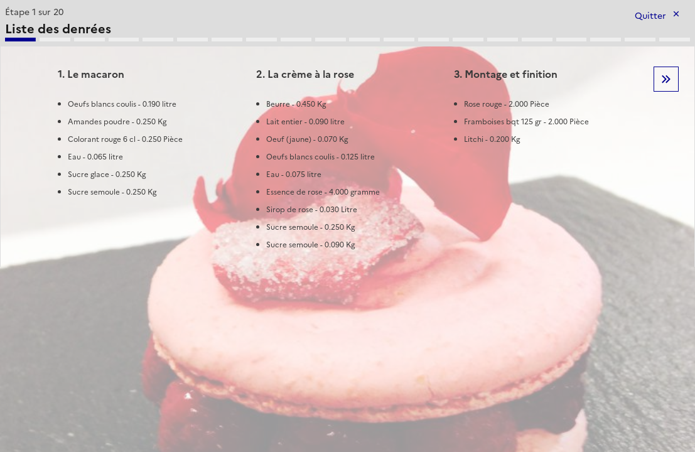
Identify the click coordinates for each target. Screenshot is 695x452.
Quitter (650, 16)
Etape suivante (666, 79)
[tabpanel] (347, 135)
